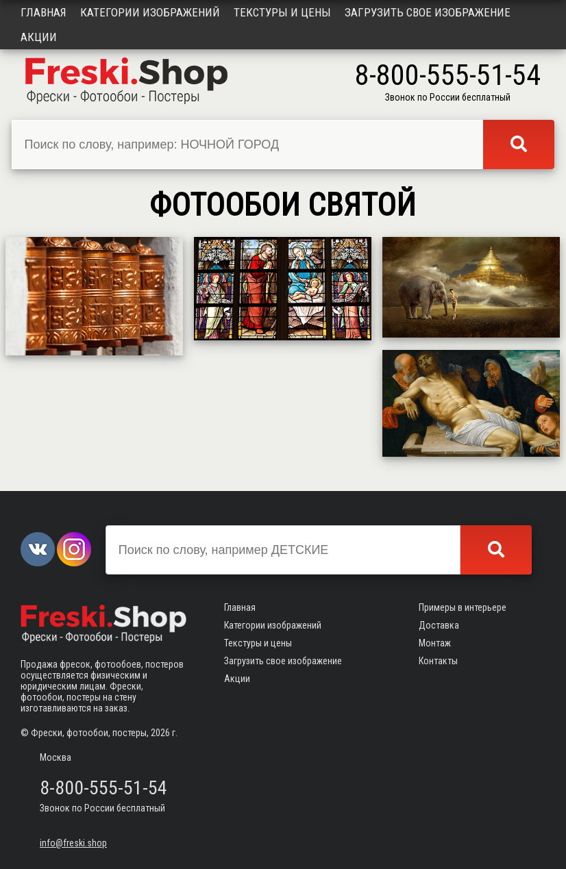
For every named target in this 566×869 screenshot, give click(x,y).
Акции (39, 37)
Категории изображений (150, 12)
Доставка (439, 625)
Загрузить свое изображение (427, 12)
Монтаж (435, 643)
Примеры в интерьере (462, 607)
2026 (160, 732)
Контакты (438, 660)
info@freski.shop (73, 842)
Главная (43, 12)
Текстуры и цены (282, 12)
